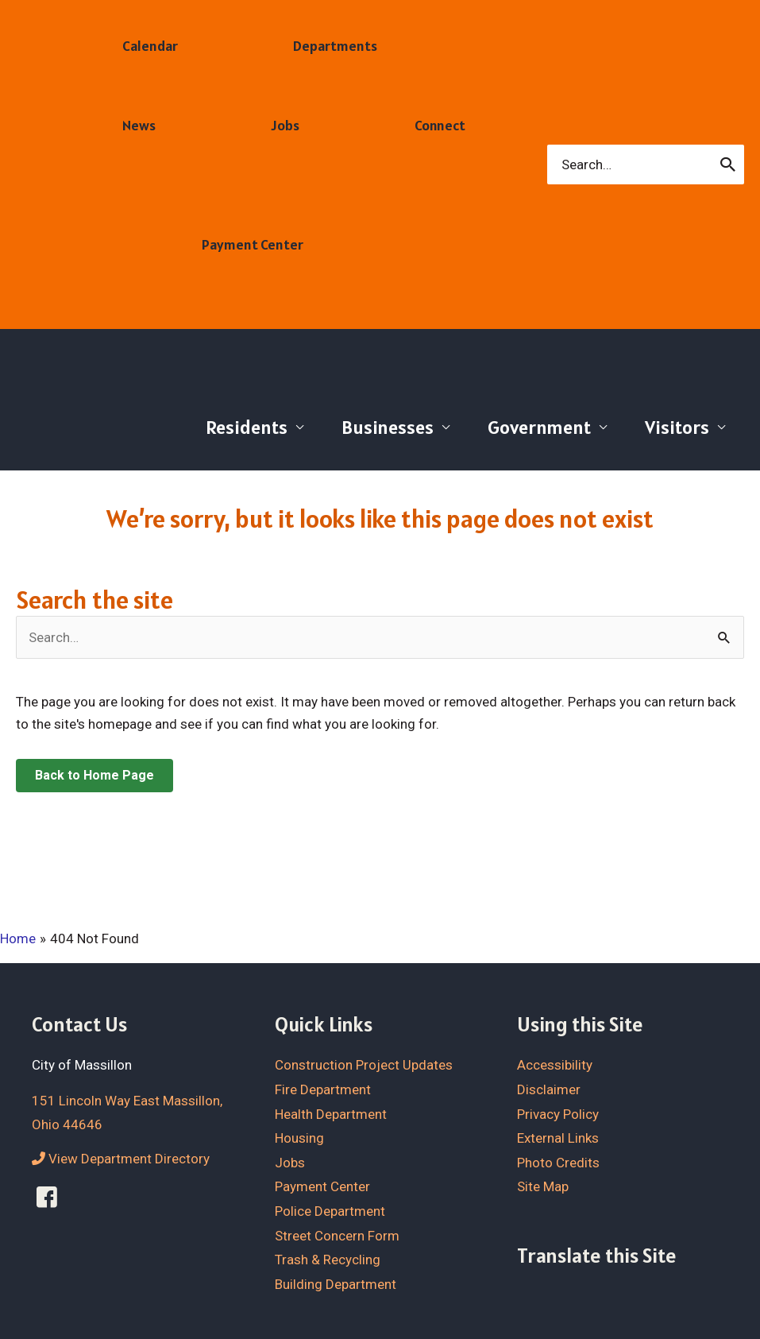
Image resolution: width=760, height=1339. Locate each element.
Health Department (331, 1114)
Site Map (543, 1186)
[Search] (729, 164)
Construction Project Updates (364, 1065)
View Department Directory (121, 1159)
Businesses (387, 427)
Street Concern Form (337, 1236)
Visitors (677, 427)
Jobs (290, 1163)
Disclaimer (549, 1089)
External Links (558, 1138)
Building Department (335, 1284)
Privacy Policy (558, 1114)
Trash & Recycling (327, 1259)
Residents (246, 427)
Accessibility (554, 1065)
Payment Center (322, 1186)
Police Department (330, 1211)
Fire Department (323, 1089)
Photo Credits (558, 1163)
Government (539, 427)
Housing (299, 1138)
